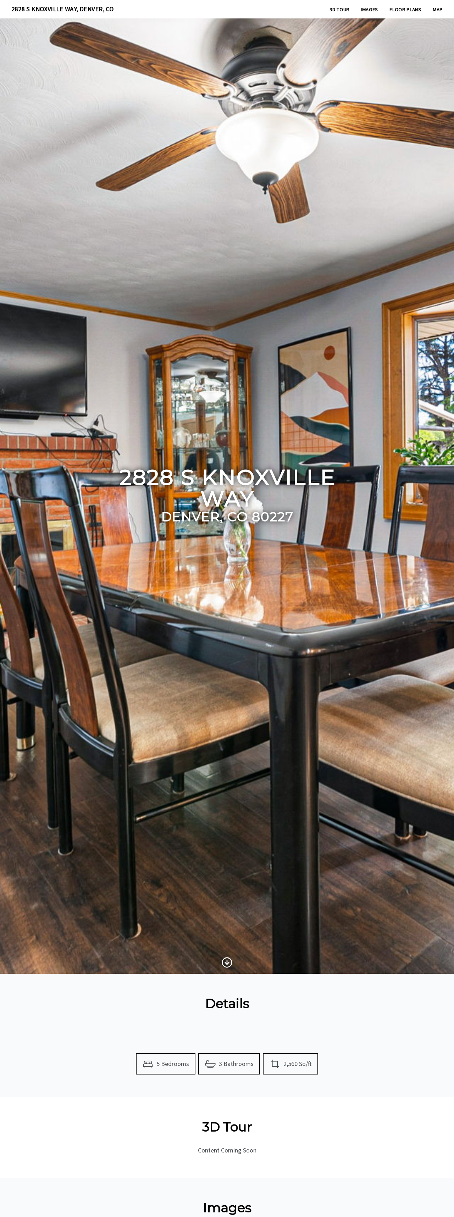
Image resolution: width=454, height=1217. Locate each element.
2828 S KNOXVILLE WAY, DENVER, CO (62, 9)
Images (369, 9)
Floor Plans (405, 9)
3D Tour (339, 9)
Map (438, 9)
